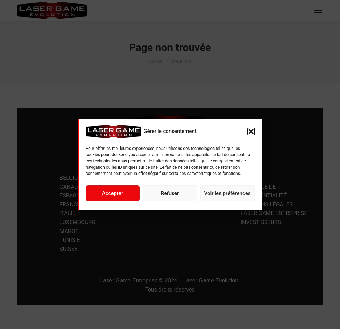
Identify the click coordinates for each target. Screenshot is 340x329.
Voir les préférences (227, 193)
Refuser (170, 193)
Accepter (112, 193)
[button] (251, 131)
